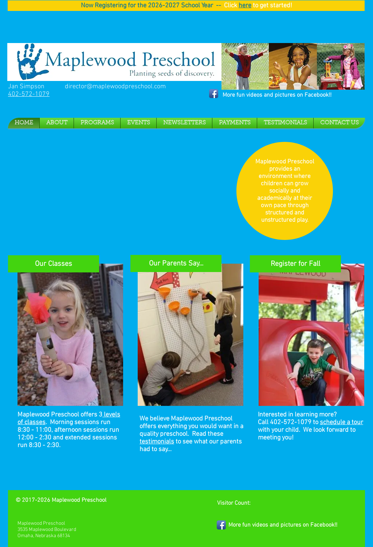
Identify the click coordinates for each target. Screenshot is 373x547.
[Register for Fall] (295, 263)
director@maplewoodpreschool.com (115, 86)
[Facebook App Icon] (213, 93)
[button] (57, 123)
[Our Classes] (53, 263)
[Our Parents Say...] (175, 263)
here (245, 5)
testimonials (157, 442)
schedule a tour (341, 422)
